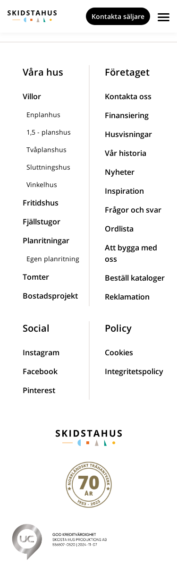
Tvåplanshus (46, 149)
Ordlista (119, 228)
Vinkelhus (41, 184)
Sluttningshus (48, 167)
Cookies (119, 352)
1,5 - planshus (48, 132)
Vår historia (125, 153)
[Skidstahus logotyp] (32, 16)
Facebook (40, 371)
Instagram (41, 352)
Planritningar (46, 240)
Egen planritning (52, 258)
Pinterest (39, 390)
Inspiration (124, 191)
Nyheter (120, 172)
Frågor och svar (133, 210)
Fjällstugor (41, 221)
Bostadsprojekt (50, 296)
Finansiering (127, 115)
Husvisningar (128, 134)
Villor (32, 96)
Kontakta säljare (118, 16)
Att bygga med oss (131, 253)
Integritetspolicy (134, 371)
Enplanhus (43, 114)
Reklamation (127, 297)
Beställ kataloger (135, 278)
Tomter (36, 277)
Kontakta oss (128, 96)
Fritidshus (41, 202)
